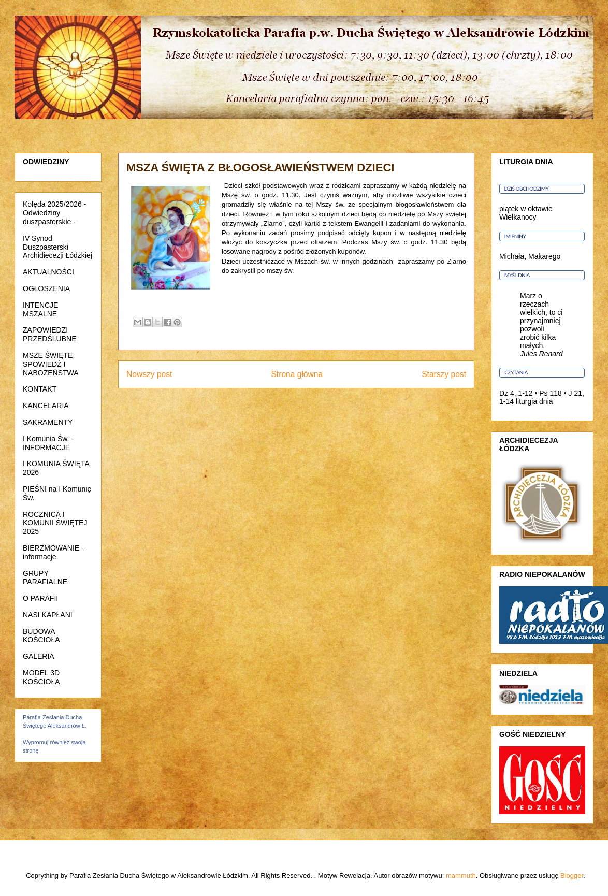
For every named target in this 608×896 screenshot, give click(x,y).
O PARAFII (40, 598)
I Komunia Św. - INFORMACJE (48, 443)
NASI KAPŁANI (48, 615)
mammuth (461, 875)
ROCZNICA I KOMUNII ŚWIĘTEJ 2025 (55, 523)
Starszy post (444, 374)
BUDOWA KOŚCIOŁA (41, 635)
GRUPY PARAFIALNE (45, 577)
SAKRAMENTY (48, 422)
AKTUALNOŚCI (48, 272)
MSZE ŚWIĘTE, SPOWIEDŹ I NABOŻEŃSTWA (51, 364)
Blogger (571, 875)
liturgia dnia (534, 401)
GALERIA (38, 656)
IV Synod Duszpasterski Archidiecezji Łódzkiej (57, 247)
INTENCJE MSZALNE (40, 309)
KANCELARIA (46, 405)
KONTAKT (39, 389)
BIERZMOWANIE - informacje (53, 552)
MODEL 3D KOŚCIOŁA (41, 677)
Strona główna (297, 374)
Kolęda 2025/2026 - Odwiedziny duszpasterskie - (54, 213)
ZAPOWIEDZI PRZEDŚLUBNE (49, 334)
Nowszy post (149, 374)
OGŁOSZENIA (46, 288)
